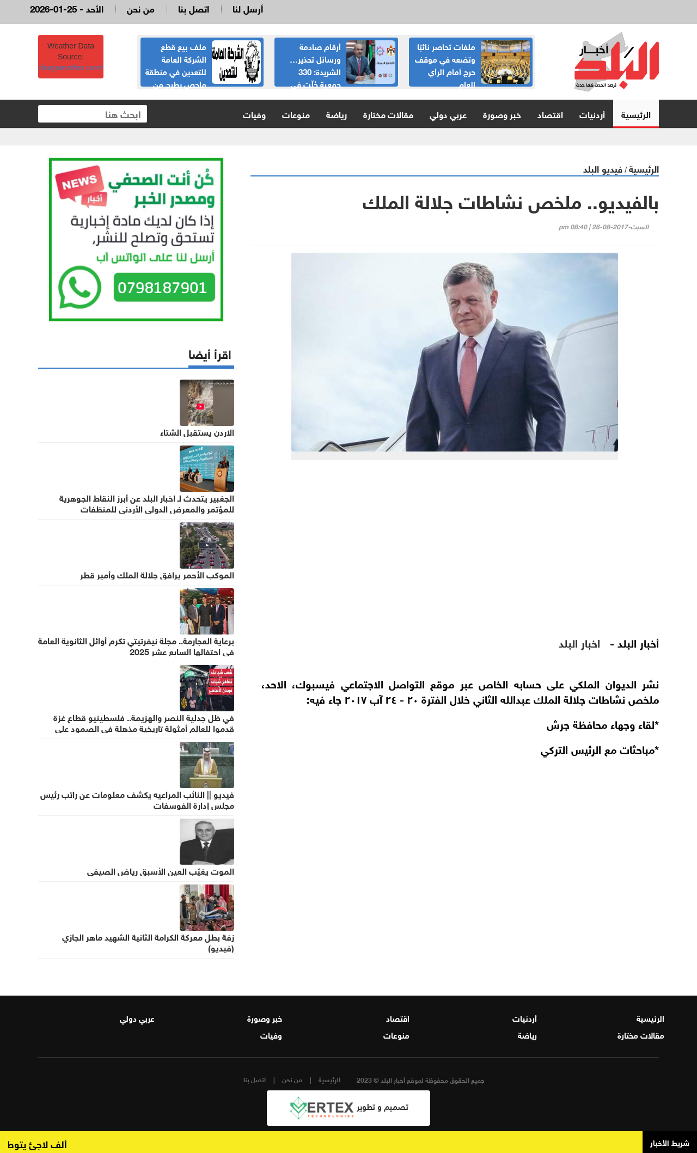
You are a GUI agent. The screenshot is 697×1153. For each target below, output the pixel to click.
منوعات (296, 113)
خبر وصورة (502, 113)
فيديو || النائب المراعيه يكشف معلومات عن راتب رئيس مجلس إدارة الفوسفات (137, 799)
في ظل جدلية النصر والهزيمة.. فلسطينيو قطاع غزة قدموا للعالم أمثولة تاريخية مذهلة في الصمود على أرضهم (143, 727)
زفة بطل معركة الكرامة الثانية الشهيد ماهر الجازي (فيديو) (148, 942)
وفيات (254, 113)
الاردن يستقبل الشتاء (197, 431)
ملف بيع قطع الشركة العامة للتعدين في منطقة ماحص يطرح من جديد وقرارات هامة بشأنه (203, 71)
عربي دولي (448, 113)
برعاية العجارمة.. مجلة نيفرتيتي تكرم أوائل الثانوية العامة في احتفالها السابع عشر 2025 (136, 645)
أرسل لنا (248, 8)
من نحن (141, 8)
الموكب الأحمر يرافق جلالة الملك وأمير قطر (157, 574)
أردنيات (592, 113)
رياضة (336, 113)
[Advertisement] (454, 553)
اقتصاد (550, 113)
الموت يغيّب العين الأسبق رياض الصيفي (160, 870)
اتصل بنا (193, 8)
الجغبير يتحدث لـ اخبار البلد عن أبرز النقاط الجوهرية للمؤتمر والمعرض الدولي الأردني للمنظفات (146, 503)
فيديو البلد (602, 168)
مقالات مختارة (388, 113)
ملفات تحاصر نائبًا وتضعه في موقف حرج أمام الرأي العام (445, 64)
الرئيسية (636, 113)
